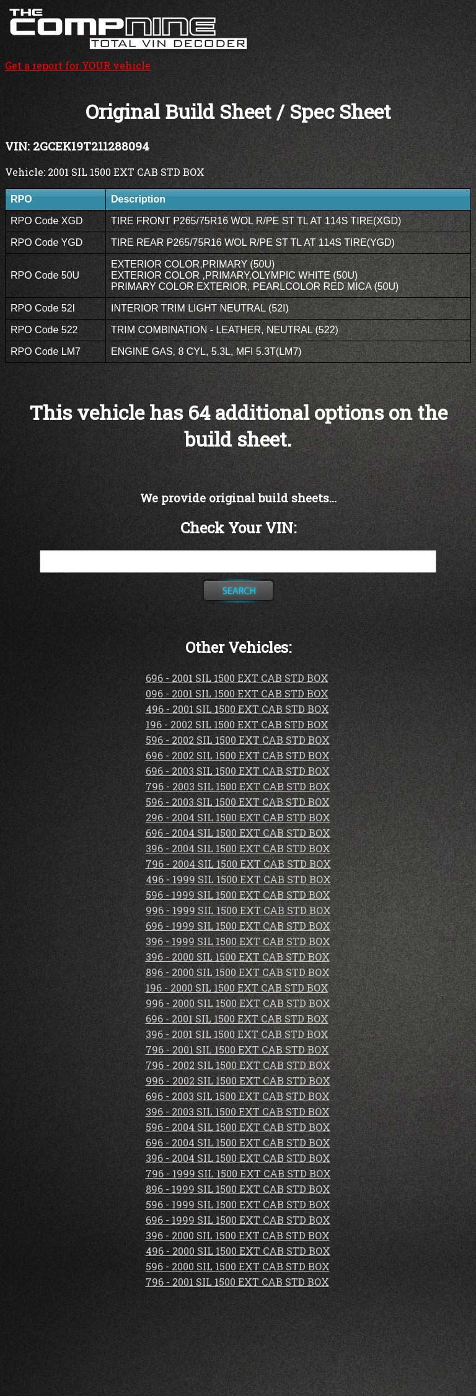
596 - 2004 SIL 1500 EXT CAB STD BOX (238, 1126)
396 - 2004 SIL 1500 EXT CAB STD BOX (238, 848)
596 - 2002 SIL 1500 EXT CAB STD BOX (238, 739)
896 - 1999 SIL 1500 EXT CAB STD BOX (238, 1188)
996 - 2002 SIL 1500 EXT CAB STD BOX (238, 1080)
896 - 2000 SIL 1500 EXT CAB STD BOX (238, 972)
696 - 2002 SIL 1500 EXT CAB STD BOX (238, 755)
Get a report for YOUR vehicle (129, 59)
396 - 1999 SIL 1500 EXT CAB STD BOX (238, 941)
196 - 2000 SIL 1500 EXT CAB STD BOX (237, 987)
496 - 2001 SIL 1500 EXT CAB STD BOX (237, 708)
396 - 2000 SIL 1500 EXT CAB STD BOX (238, 956)
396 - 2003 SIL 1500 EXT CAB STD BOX (238, 1111)
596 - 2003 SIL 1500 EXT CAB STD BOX (238, 801)
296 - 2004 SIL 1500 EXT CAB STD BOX (238, 817)
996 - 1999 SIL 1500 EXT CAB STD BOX (238, 910)
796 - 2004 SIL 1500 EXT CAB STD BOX (238, 863)
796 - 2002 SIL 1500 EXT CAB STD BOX (238, 1064)
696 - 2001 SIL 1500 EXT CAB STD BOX (237, 677)
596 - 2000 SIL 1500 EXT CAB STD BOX (238, 1266)
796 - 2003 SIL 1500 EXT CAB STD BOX (238, 786)
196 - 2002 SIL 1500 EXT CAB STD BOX (237, 724)
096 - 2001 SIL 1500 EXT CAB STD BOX (237, 693)
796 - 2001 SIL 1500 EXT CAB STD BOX (237, 1049)
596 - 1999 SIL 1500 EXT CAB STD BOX (238, 894)
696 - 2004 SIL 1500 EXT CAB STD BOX (238, 832)
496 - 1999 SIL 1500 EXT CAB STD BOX (238, 879)
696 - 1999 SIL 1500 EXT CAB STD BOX (238, 925)
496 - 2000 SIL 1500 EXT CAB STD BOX (238, 1250)
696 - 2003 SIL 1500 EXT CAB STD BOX (238, 770)
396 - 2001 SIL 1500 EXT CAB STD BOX (237, 1033)
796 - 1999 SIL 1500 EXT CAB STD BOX (238, 1173)
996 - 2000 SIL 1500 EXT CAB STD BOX (238, 1003)
